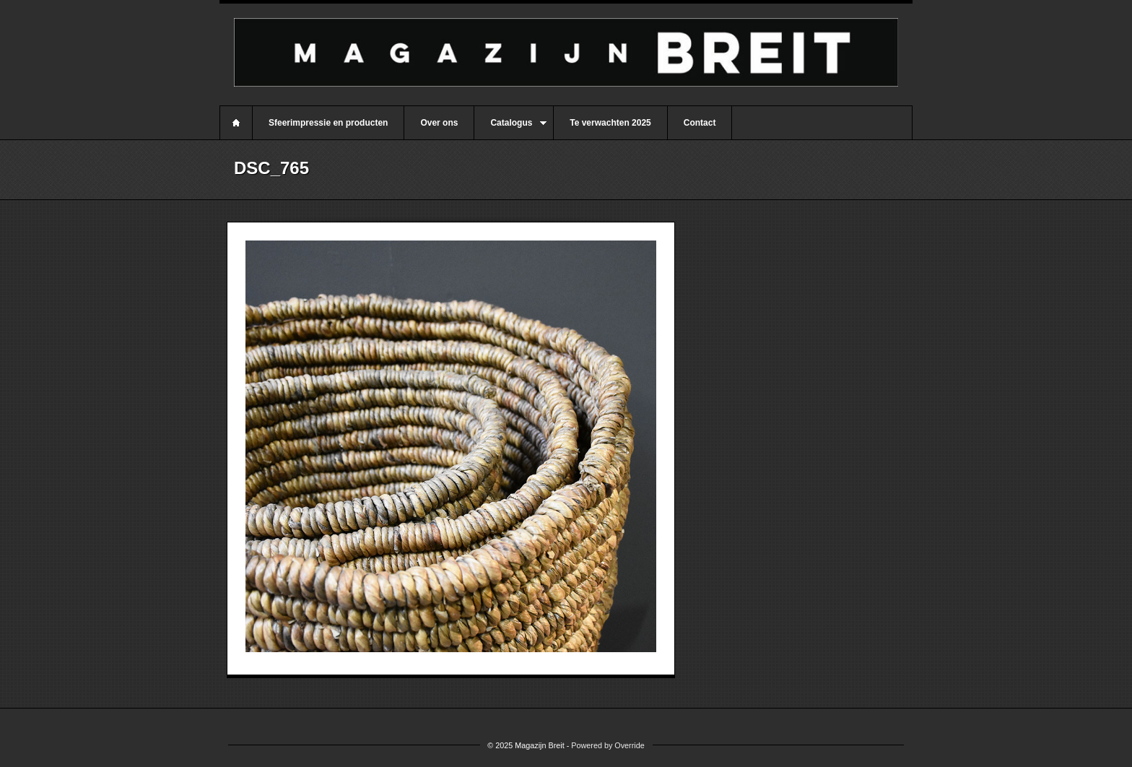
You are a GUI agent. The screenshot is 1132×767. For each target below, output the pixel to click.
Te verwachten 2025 (610, 123)
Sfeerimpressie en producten (328, 123)
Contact (700, 123)
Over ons (439, 123)
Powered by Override (607, 745)
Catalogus (510, 128)
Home (236, 122)
